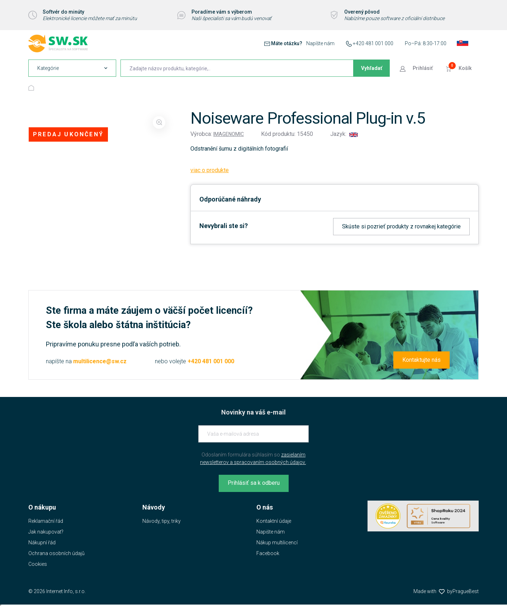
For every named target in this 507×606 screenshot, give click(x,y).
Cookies (37, 564)
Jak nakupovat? (45, 532)
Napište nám (270, 532)
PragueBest (465, 591)
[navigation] (72, 68)
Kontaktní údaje (273, 521)
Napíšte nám (320, 43)
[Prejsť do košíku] (459, 68)
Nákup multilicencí (277, 542)
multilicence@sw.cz (100, 361)
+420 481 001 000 (373, 43)
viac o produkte (209, 170)
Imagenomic (228, 134)
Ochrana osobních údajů (56, 553)
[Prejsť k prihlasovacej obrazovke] (417, 68)
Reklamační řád (45, 521)
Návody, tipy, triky (161, 521)
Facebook (267, 553)
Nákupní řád (42, 542)
